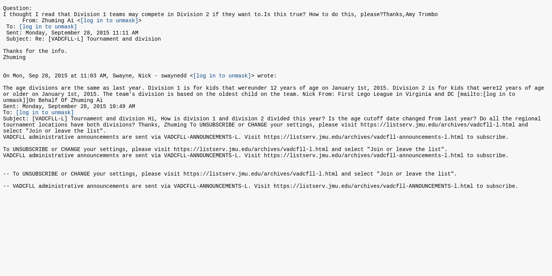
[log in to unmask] (109, 23)
